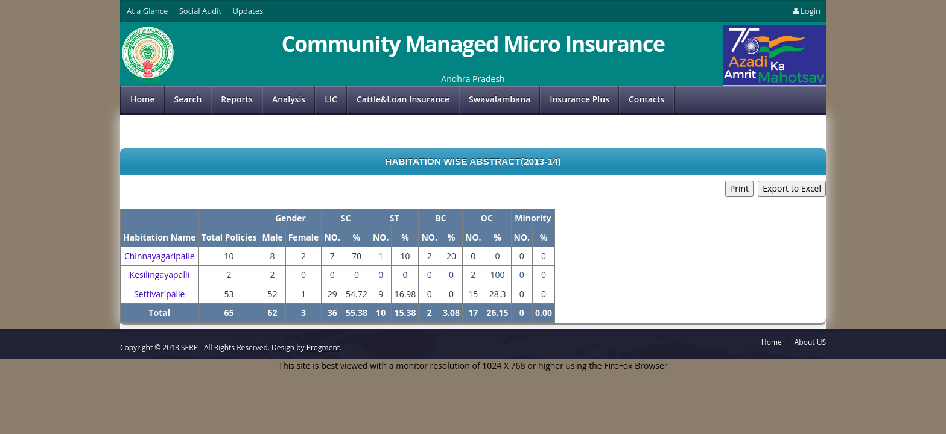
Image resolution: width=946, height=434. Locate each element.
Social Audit (200, 10)
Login (806, 10)
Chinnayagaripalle (159, 256)
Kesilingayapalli (159, 274)
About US (810, 342)
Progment (323, 347)
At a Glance (147, 10)
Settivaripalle (159, 294)
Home (142, 99)
